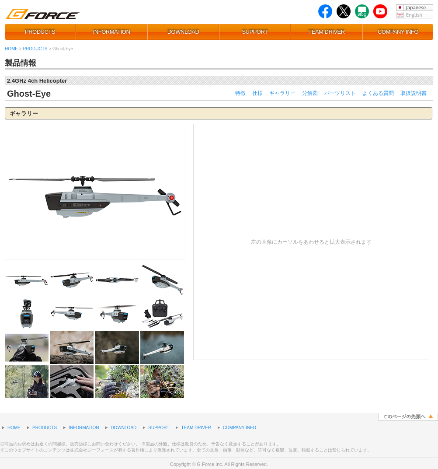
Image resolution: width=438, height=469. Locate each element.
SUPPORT (255, 31)
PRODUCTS (40, 31)
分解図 (310, 93)
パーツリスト (340, 93)
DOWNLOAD (183, 31)
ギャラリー (282, 93)
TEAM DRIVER (326, 31)
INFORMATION (111, 31)
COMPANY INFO (398, 31)
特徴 (240, 93)
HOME (11, 48)
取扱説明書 (413, 93)
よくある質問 (378, 93)
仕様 (257, 93)
